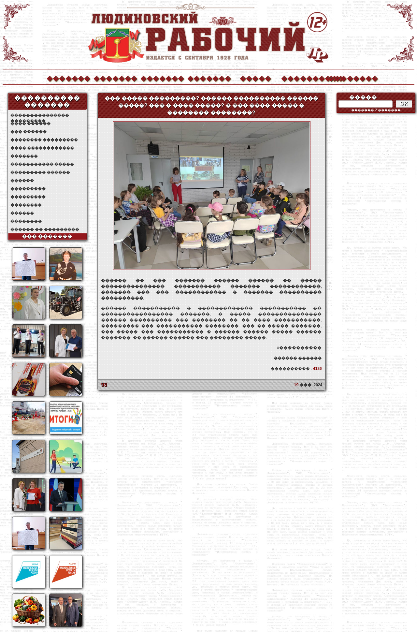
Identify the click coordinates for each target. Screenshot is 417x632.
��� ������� (47, 236)
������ (22, 180)
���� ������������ (42, 148)
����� (255, 77)
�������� (349, 77)
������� (68, 77)
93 (104, 385)
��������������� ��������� (39, 115)
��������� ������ (40, 172)
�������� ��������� (44, 140)
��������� (28, 188)
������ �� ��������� (44, 229)
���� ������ (30, 123)
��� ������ (28, 131)
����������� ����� (42, 164)
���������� (302, 77)
